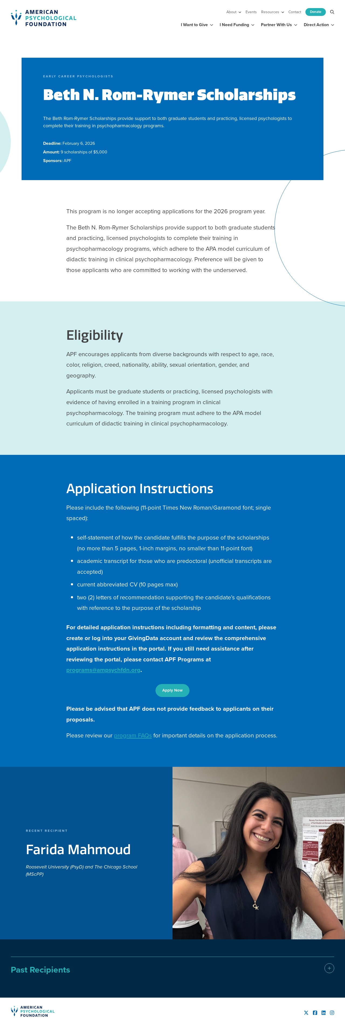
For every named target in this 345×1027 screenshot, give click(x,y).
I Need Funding (237, 25)
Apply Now (172, 690)
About (233, 12)
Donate (315, 11)
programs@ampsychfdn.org (103, 669)
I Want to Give (197, 25)
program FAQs (133, 735)
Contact (294, 12)
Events (251, 12)
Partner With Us (279, 25)
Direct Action (319, 25)
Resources (272, 12)
